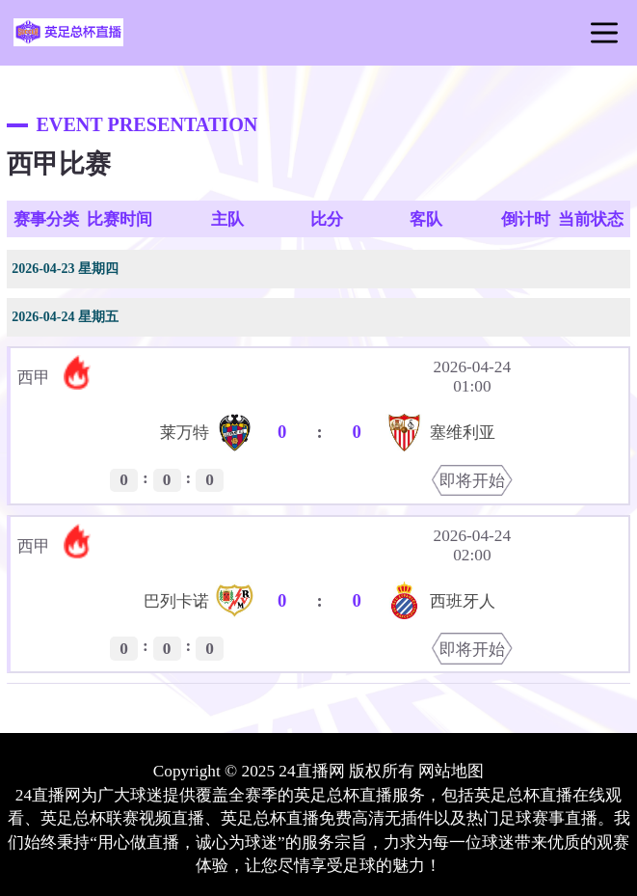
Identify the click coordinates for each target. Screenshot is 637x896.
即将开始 (472, 481)
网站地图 (451, 771)
